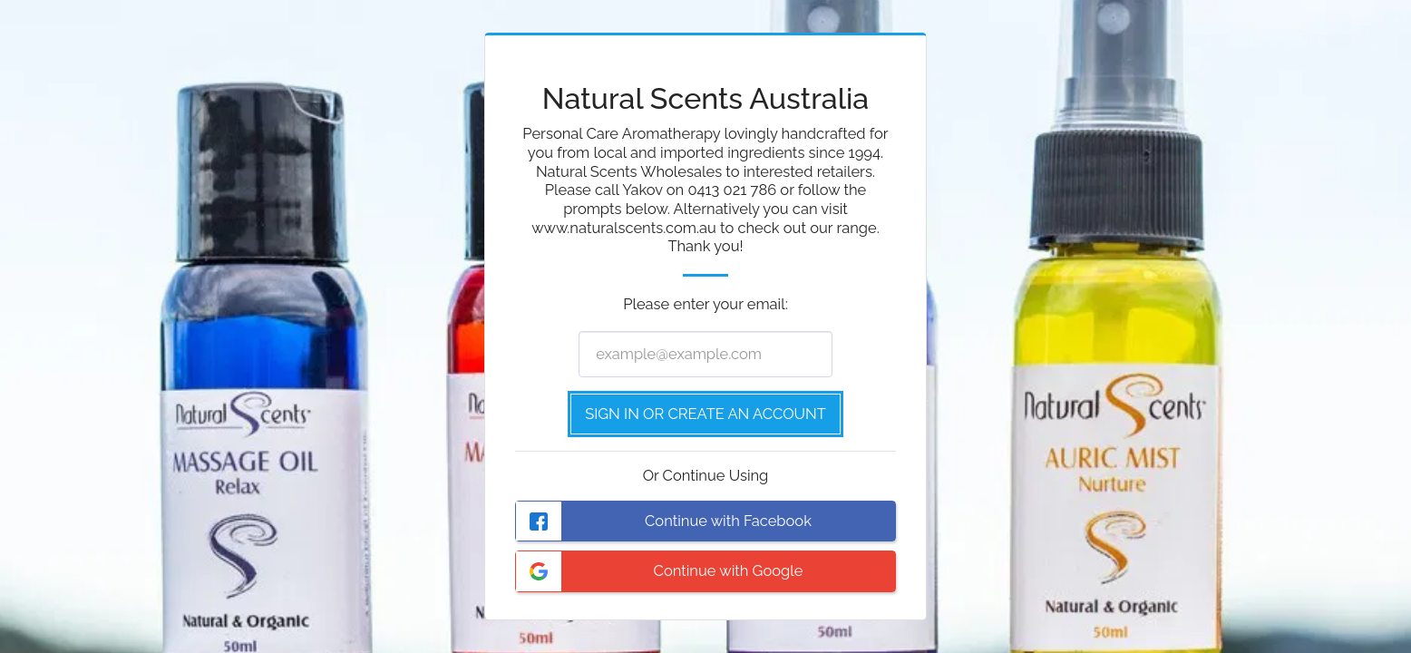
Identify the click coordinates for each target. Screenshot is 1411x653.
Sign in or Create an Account (705, 413)
